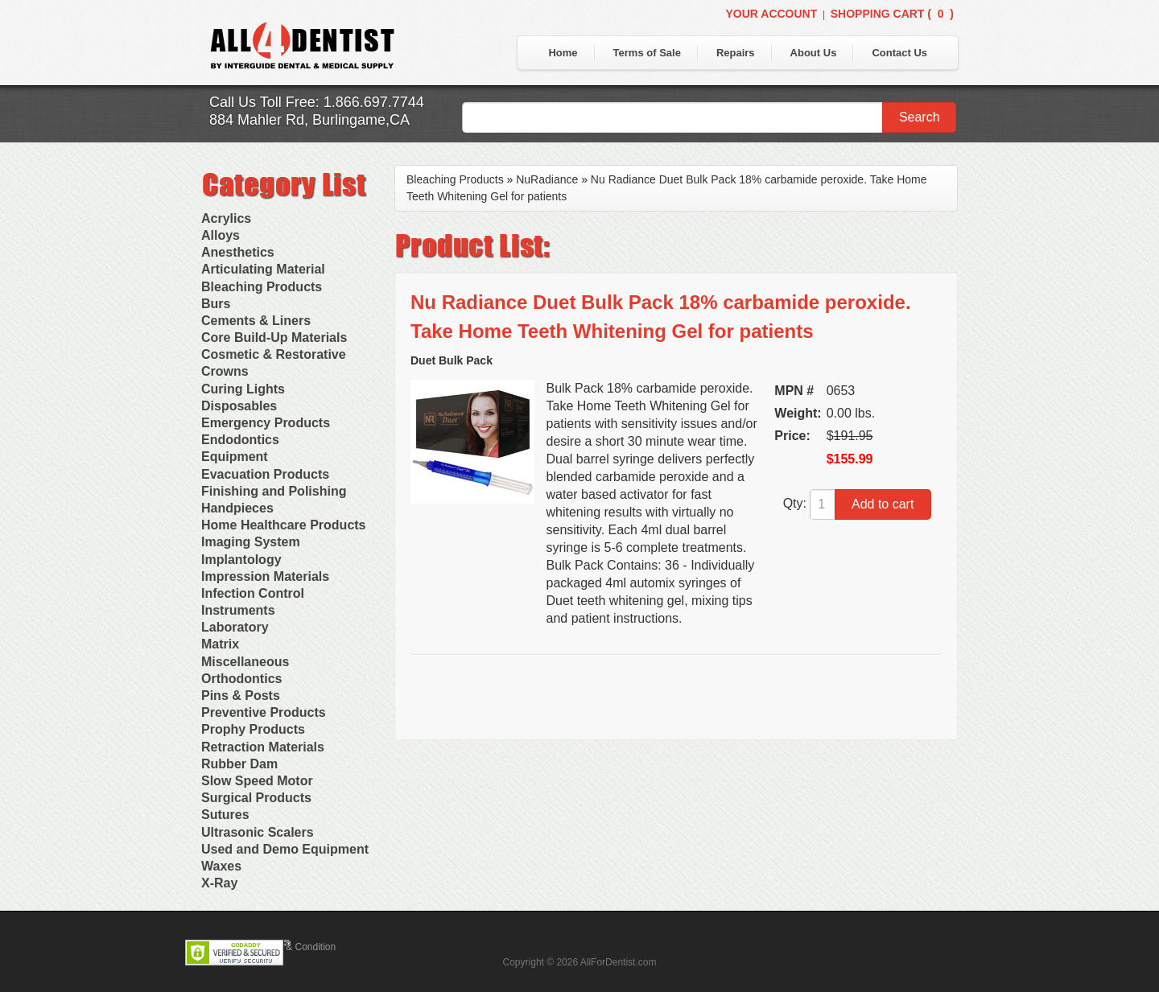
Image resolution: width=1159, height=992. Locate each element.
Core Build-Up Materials (274, 337)
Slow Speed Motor (257, 781)
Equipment (234, 456)
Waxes (221, 866)
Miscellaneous (245, 662)
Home (562, 53)
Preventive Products (263, 712)
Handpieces (237, 508)
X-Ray (219, 883)
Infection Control (252, 593)
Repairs (735, 53)
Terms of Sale (647, 53)
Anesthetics (237, 252)
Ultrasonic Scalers (257, 832)
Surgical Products (256, 798)
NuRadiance (547, 179)
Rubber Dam (239, 764)
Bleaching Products (261, 287)
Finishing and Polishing (273, 491)
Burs (215, 304)
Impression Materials (265, 576)
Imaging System (250, 542)
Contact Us (899, 53)
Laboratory (235, 627)
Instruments (238, 610)
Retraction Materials (262, 747)
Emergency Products (265, 423)
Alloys (220, 235)
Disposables (239, 406)
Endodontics (240, 440)
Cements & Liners (256, 320)
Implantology (241, 559)
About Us (813, 53)
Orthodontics (241, 678)
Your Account (771, 13)
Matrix (220, 644)
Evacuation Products (265, 474)
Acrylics (226, 218)
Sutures (225, 814)
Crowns (225, 371)
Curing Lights (243, 389)
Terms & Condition (296, 947)
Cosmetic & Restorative (273, 354)
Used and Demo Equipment (285, 849)
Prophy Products (253, 729)
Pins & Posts (240, 695)
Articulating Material (263, 269)
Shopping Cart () (892, 13)
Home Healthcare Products (283, 525)
